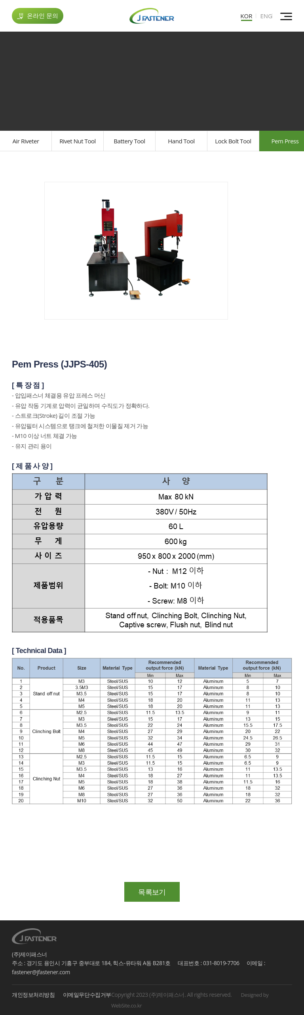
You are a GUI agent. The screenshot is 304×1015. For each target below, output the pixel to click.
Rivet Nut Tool (77, 141)
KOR (246, 15)
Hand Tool (181, 141)
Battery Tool (129, 141)
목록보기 (152, 892)
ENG (266, 15)
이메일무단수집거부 (87, 994)
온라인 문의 (38, 15)
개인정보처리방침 (33, 994)
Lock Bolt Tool (233, 141)
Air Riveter (25, 141)
